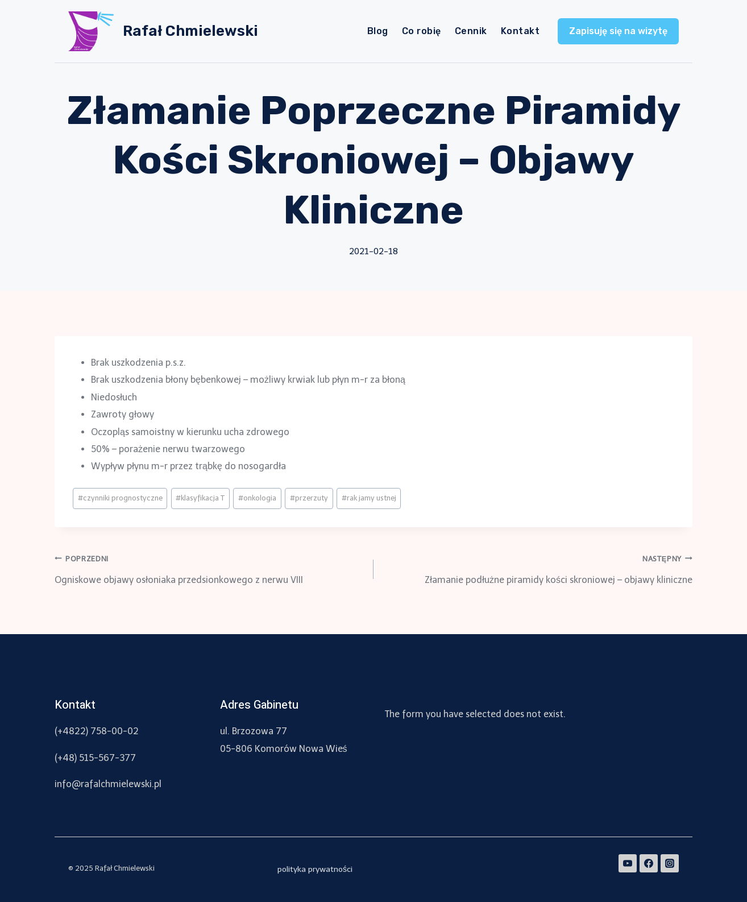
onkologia (257, 498)
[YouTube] (628, 863)
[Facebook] (649, 863)
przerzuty (309, 498)
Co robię (421, 31)
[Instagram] (670, 863)
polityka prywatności (314, 869)
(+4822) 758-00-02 (97, 731)
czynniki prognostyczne (120, 498)
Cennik (471, 31)
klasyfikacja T (200, 498)
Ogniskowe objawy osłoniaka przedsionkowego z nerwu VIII (209, 567)
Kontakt (520, 31)
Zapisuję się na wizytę (618, 31)
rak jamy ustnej (369, 498)
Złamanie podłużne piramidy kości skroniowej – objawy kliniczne (537, 567)
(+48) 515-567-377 (95, 757)
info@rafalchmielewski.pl (108, 784)
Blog (377, 31)
